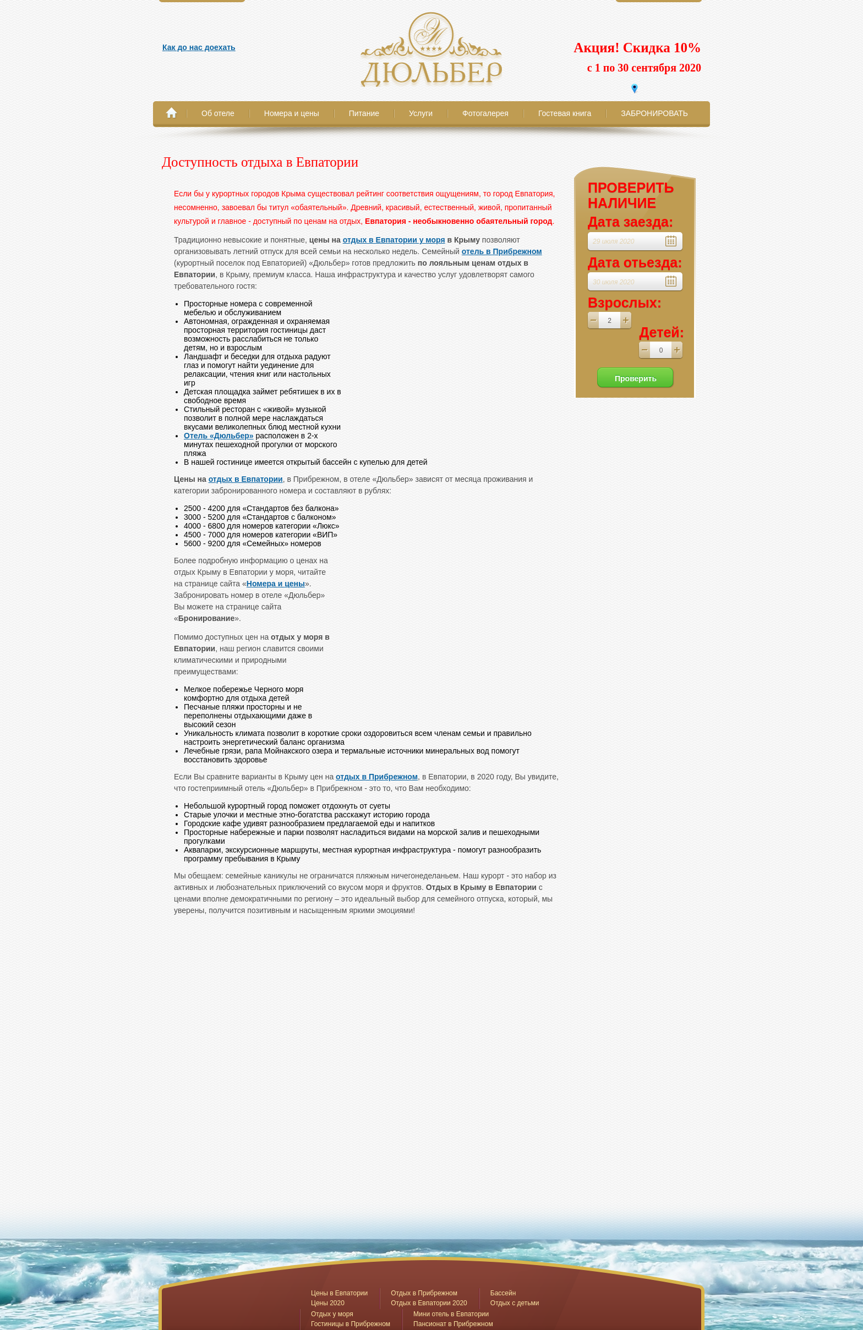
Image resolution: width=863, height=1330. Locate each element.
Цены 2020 (328, 1303)
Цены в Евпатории (339, 1293)
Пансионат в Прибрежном (453, 1324)
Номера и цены (291, 113)
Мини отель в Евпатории (451, 1314)
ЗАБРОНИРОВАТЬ (654, 113)
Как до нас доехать (199, 47)
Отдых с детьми (514, 1303)
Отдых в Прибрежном (424, 1293)
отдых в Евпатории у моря (394, 239)
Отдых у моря (332, 1314)
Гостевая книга (564, 113)
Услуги (421, 113)
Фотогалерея (485, 113)
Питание (364, 113)
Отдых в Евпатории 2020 (429, 1303)
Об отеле (217, 113)
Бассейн (503, 1293)
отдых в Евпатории (246, 479)
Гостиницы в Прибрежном (350, 1324)
